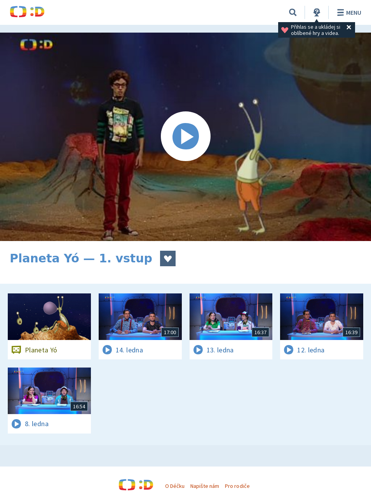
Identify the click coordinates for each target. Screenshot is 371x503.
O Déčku (175, 485)
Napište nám (204, 485)
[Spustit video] (185, 137)
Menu (347, 12)
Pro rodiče (237, 485)
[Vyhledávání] (293, 12)
